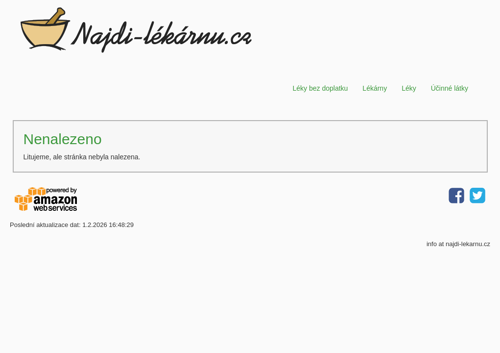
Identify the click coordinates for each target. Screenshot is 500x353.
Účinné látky (449, 88)
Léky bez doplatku (320, 88)
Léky (409, 88)
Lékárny (374, 88)
